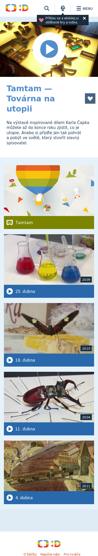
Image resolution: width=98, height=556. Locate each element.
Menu (84, 8)
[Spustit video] (49, 49)
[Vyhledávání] (47, 8)
